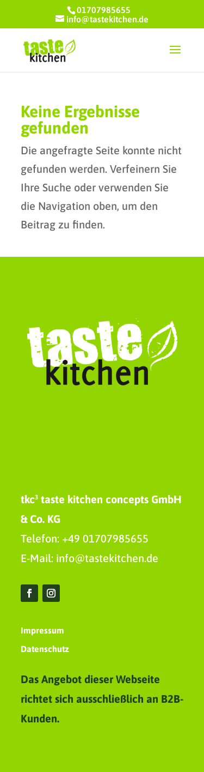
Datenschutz (45, 649)
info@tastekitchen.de (107, 558)
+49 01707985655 (105, 538)
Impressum (42, 630)
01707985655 (104, 10)
